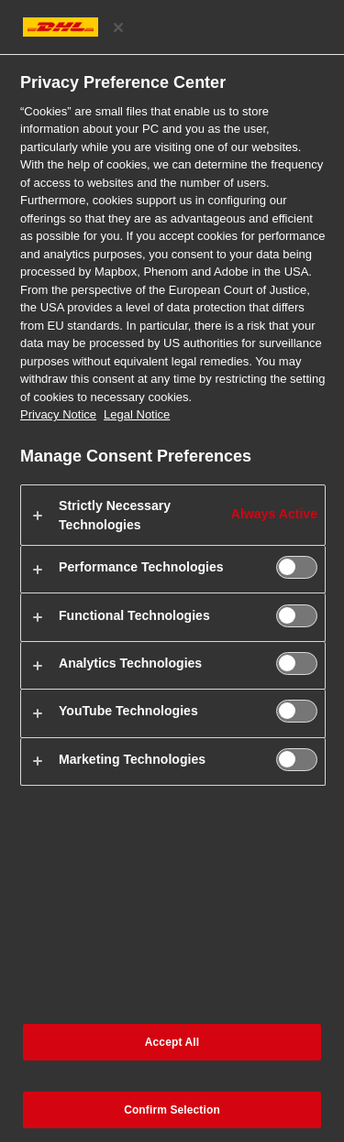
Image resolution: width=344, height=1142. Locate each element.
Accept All (172, 1042)
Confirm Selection (172, 1110)
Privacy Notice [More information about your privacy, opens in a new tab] (58, 414)
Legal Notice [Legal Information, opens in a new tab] (137, 414)
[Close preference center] (118, 27)
